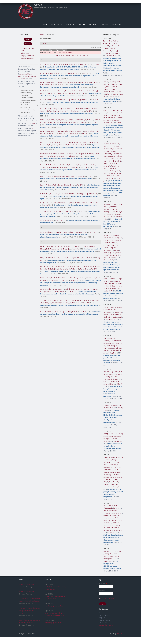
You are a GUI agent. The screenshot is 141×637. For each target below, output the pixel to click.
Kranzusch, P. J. (115, 288)
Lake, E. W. (115, 110)
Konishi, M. (115, 245)
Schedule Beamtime (27, 48)
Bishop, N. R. (62, 185)
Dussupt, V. (107, 144)
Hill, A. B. (106, 288)
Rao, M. (106, 156)
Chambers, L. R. (108, 551)
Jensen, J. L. (115, 144)
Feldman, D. (107, 523)
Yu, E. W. (96, 64)
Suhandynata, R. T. (109, 559)
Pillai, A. (113, 520)
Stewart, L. (109, 479)
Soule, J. (111, 374)
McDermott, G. (59, 211)
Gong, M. (108, 554)
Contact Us (116, 24)
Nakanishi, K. (117, 441)
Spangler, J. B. (113, 482)
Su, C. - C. (43, 64)
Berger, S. (106, 457)
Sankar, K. (82, 278)
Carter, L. (117, 470)
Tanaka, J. (114, 257)
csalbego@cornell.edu (106, 625)
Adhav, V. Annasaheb (114, 436)
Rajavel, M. (75, 258)
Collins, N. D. (110, 176)
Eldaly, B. (114, 346)
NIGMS (32, 123)
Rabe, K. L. (52, 111)
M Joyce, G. (109, 178)
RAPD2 (27, 39)
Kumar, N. (43, 73)
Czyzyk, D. (106, 307)
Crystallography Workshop (54, 606)
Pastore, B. (115, 439)
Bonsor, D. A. (107, 41)
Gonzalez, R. (107, 405)
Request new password (106, 599)
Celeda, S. (119, 113)
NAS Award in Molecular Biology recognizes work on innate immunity (29, 610)
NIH (32, 128)
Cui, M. (59, 312)
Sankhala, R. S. (118, 154)
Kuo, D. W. (79, 108)
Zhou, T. (106, 168)
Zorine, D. (115, 523)
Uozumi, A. (107, 245)
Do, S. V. (74, 64)
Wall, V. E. (106, 46)
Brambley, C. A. (108, 341)
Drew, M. (115, 212)
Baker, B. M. (112, 353)
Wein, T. (106, 279)
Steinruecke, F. (117, 286)
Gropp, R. (106, 487)
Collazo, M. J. (117, 379)
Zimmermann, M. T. (60, 100)
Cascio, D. (106, 381)
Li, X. (113, 525)
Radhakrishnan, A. (54, 73)
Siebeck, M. (114, 484)
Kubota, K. (106, 257)
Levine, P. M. (114, 518)
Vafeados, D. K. (116, 528)
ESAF (22, 51)
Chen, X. (85, 246)
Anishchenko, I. (117, 513)
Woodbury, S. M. (114, 82)
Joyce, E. (108, 87)
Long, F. (50, 64)
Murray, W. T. (107, 348)
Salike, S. (114, 89)
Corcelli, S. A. (117, 348)
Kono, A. (43, 278)
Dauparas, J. (107, 513)
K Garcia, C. (117, 479)
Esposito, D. (117, 315)
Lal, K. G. (113, 149)
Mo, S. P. (106, 207)
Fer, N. (105, 238)
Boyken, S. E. (72, 202)
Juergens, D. (115, 510)
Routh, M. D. (71, 108)
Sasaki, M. (114, 243)
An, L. (105, 506)
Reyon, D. (63, 108)
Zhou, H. (106, 556)
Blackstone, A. (108, 470)
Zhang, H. (106, 434)
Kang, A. (113, 477)
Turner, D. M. (107, 315)
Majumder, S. (107, 508)
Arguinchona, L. (108, 467)
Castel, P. (109, 217)
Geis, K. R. (113, 48)
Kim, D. (105, 82)
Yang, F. (50, 108)
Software (93, 24)
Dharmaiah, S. (108, 204)
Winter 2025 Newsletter (27, 584)
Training (81, 24)
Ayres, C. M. (112, 338)
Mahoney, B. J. (108, 372)
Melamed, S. (113, 284)
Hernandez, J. (107, 154)
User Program (56, 24)
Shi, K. (105, 118)
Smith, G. (118, 161)
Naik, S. (105, 482)
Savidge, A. (107, 439)
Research (104, 24)
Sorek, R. (109, 291)
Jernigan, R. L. (84, 100)
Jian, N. (108, 159)
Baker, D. (112, 97)
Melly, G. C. (44, 258)
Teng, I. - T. (115, 166)
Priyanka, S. (111, 113)
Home (42, 35)
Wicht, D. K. (109, 408)
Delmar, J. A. (62, 82)
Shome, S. (89, 278)
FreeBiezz (120, 634)
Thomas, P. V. (108, 146)
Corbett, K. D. (107, 561)
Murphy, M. (109, 475)
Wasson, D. (114, 163)
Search (45, 43)
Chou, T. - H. (91, 82)
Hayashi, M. (117, 253)
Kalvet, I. (115, 94)
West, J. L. (106, 115)
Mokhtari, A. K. (89, 108)
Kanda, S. (106, 248)
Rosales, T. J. (109, 343)
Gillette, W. (109, 310)
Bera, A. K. (115, 87)
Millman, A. (113, 279)
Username (103, 584)
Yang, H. (115, 460)
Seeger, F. (114, 457)
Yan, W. (111, 238)
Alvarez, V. (106, 520)
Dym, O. (108, 286)
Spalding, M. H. (75, 280)
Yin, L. (49, 300)
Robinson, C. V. (81, 232)
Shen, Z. (50, 176)
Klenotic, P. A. (51, 232)
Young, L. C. (115, 43)
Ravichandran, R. (108, 472)
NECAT (38, 5)
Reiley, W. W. (116, 171)
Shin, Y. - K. (76, 303)
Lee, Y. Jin (67, 111)
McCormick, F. (117, 53)
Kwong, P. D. (114, 168)
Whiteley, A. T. (114, 556)
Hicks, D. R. (107, 525)
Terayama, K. (107, 235)
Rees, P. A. (114, 159)
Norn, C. (119, 520)
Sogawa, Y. (114, 248)
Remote (28, 44)
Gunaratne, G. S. (116, 115)
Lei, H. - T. (57, 64)
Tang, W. (106, 441)
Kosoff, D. (117, 120)
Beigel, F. (106, 484)
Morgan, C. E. (72, 312)
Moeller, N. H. (112, 118)
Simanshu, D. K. (111, 56)
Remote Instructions (27, 58)
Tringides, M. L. (83, 154)
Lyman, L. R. (118, 372)
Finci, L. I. (116, 41)
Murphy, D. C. (44, 249)
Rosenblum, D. (108, 462)
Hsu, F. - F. (67, 258)
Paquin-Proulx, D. (109, 173)
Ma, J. (105, 338)
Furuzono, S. (117, 235)
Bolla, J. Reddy (65, 64)
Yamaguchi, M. (108, 250)
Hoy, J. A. (60, 111)
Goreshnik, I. (117, 508)
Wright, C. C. (62, 120)
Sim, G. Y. (114, 434)
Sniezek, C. (118, 467)
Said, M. (110, 506)
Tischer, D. (114, 84)
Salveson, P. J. (108, 530)
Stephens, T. (107, 51)
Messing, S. (107, 212)
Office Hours (25, 53)
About (44, 24)
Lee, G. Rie (107, 510)
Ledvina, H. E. (116, 554)
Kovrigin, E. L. (107, 350)
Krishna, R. (106, 92)
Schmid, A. (106, 166)
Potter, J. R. (106, 43)
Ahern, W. (106, 84)
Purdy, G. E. (84, 122)
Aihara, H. (110, 120)
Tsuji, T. (116, 250)
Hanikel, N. (107, 89)
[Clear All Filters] (67, 53)
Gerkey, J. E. (93, 246)
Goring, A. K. (110, 377)
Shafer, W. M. (73, 133)
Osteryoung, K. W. (73, 73)
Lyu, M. (65, 312)
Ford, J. (105, 374)
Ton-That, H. (115, 381)
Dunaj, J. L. (59, 258)
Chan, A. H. (115, 209)
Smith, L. (106, 163)
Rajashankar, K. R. (84, 64)
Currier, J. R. (107, 171)
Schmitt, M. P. (108, 384)
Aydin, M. (108, 460)
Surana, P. (57, 176)
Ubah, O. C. (107, 110)
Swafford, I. (114, 151)
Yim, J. (113, 92)
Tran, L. (116, 506)
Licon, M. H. (71, 266)
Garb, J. (105, 284)
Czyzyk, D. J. (107, 240)
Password (102, 591)
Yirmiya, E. (109, 281)
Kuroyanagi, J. (108, 253)
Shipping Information (28, 56)
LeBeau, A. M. (108, 123)
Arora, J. (112, 156)
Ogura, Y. (106, 255)
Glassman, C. (114, 465)
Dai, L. (65, 246)
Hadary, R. (116, 281)
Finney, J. (115, 51)
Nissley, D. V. (107, 53)
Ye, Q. (117, 551)
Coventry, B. (107, 515)
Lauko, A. (108, 94)
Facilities (70, 24)
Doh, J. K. (90, 120)
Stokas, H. (51, 258)
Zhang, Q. (71, 93)
